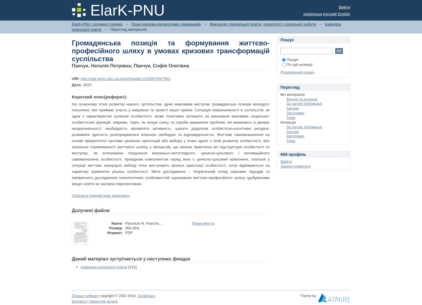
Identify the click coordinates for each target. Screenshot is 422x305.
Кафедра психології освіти (104, 267)
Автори (292, 108)
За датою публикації (304, 103)
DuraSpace (146, 296)
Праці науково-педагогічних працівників (166, 24)
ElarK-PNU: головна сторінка (97, 24)
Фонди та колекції (302, 99)
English (344, 14)
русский (330, 14)
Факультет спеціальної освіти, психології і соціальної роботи (263, 24)
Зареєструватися (295, 166)
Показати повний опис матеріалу (101, 195)
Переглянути (203, 223)
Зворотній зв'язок (103, 301)
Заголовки (295, 113)
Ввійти (344, 7)
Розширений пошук (297, 72)
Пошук (290, 59)
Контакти (79, 301)
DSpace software (85, 296)
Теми (290, 117)
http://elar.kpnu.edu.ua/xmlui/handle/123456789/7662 (125, 78)
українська (312, 14)
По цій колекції (297, 64)
